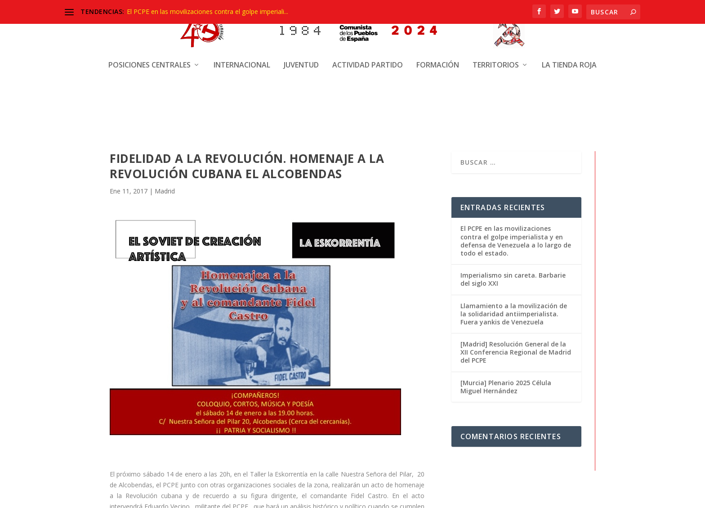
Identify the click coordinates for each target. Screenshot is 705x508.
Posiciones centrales (149, 57)
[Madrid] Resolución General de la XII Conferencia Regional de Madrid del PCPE (515, 351)
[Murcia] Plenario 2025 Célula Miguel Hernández (505, 386)
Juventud (301, 57)
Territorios (496, 57)
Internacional (242, 57)
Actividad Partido (367, 57)
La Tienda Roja (569, 57)
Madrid (165, 190)
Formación (437, 57)
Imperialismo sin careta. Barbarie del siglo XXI (513, 278)
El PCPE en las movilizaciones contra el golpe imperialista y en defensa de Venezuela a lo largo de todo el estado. (515, 240)
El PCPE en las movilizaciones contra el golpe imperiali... (207, 11)
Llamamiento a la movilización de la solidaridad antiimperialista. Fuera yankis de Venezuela (513, 313)
